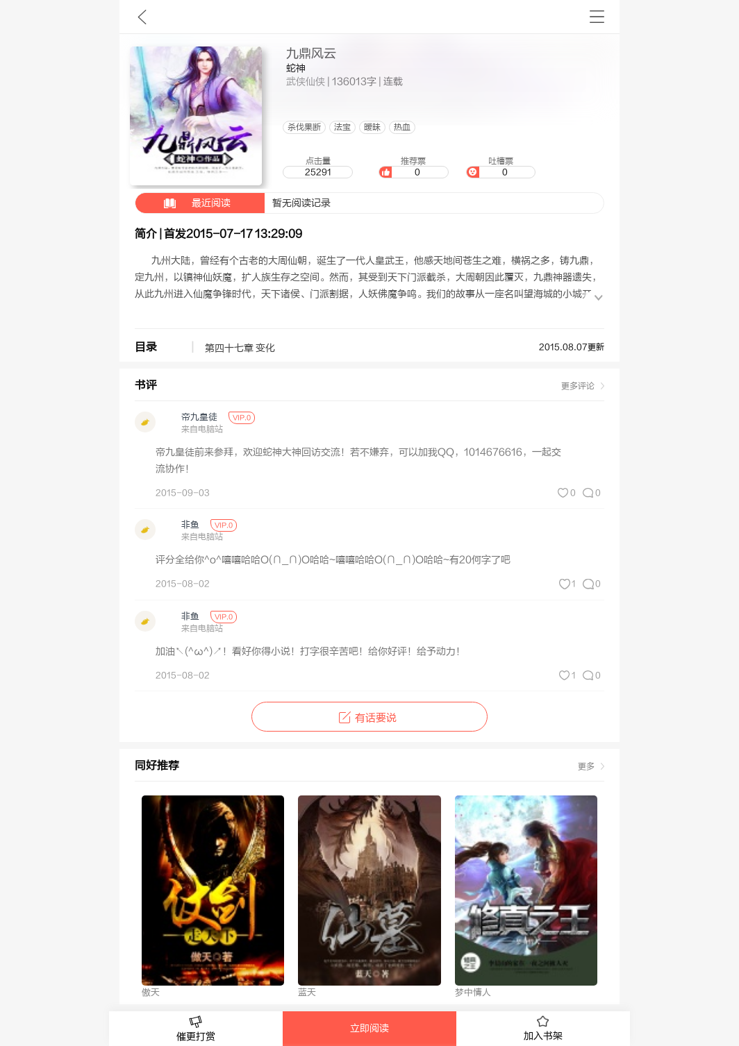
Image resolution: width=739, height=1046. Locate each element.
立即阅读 (369, 1028)
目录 (146, 347)
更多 (586, 766)
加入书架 (543, 1028)
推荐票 (413, 167)
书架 (597, 16)
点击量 (317, 167)
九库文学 (142, 16)
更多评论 (578, 386)
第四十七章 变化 (240, 348)
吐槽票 (500, 167)
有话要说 (369, 718)
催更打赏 (196, 1029)
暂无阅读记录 (233, 203)
